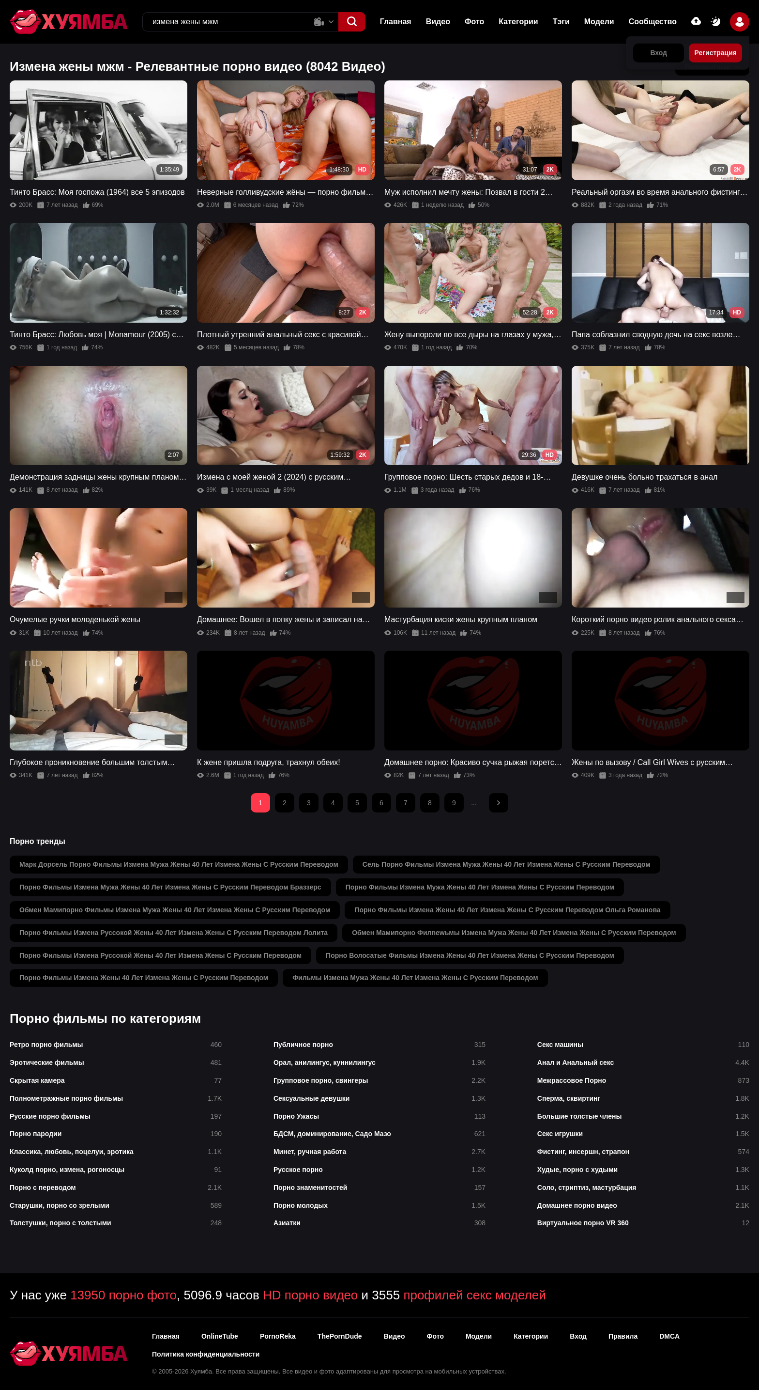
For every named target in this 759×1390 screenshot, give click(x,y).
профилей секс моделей (474, 1295)
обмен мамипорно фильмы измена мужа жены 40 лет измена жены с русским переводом (174, 910)
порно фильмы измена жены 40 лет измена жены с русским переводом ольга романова (507, 910)
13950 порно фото (123, 1295)
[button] (351, 21)
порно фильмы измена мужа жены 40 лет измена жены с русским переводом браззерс (170, 887)
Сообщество (653, 21)
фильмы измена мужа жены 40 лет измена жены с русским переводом (415, 978)
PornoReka (278, 1336)
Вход (578, 1336)
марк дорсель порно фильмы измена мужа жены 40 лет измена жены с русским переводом (178, 864)
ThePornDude (340, 1336)
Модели (599, 21)
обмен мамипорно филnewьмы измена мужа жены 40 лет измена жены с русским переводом (514, 933)
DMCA (669, 1336)
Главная (395, 21)
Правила (623, 1336)
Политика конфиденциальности (205, 1354)
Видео (438, 21)
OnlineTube (219, 1336)
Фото (474, 21)
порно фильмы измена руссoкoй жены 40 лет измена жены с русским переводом (160, 955)
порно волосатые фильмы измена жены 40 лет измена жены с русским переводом (470, 955)
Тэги (561, 21)
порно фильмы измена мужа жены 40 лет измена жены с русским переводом (480, 887)
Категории (518, 21)
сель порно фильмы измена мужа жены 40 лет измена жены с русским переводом (507, 864)
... (474, 803)
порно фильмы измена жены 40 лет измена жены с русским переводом (143, 978)
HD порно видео (310, 1295)
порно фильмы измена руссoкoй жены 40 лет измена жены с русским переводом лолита (173, 933)
